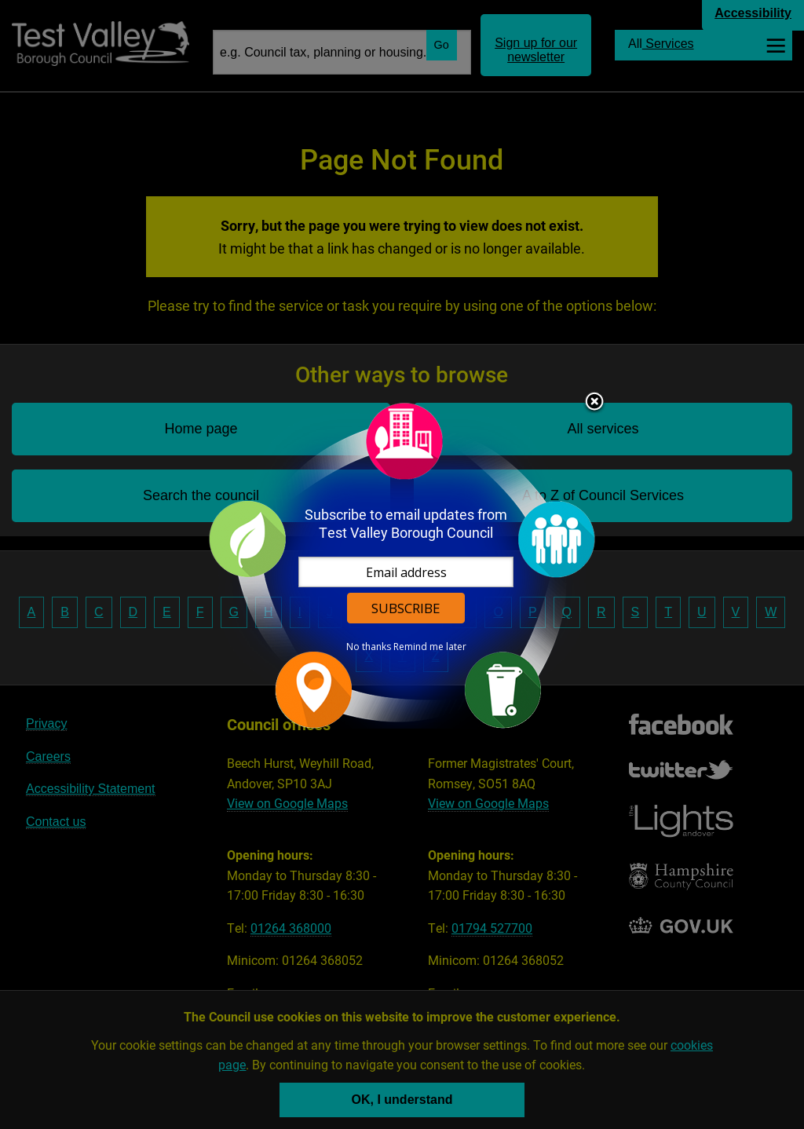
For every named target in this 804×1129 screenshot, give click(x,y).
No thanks (368, 647)
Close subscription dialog (594, 403)
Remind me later (429, 647)
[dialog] (402, 565)
